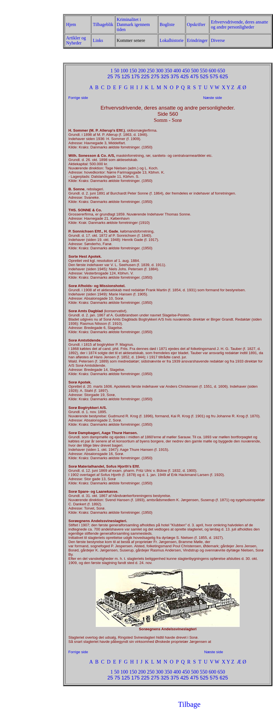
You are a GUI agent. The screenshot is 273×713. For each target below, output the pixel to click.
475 (194, 76)
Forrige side (78, 98)
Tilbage (210, 704)
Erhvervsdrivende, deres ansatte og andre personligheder (239, 24)
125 (126, 76)
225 (145, 76)
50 (116, 71)
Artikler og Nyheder (76, 40)
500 (195, 71)
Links (98, 40)
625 (224, 76)
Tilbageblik (103, 24)
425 (184, 76)
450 (186, 71)
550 (203, 71)
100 (124, 71)
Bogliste (167, 24)
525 (204, 76)
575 (214, 76)
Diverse (218, 40)
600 (212, 71)
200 (142, 71)
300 (159, 71)
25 (110, 76)
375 (175, 76)
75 (117, 76)
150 (133, 71)
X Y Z (228, 87)
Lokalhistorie (171, 40)
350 (168, 71)
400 (177, 71)
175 (135, 76)
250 (151, 71)
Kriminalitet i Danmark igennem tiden (133, 24)
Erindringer (197, 40)
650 (221, 71)
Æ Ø (241, 87)
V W (215, 87)
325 (165, 76)
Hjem (71, 24)
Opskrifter (196, 24)
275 (155, 76)
